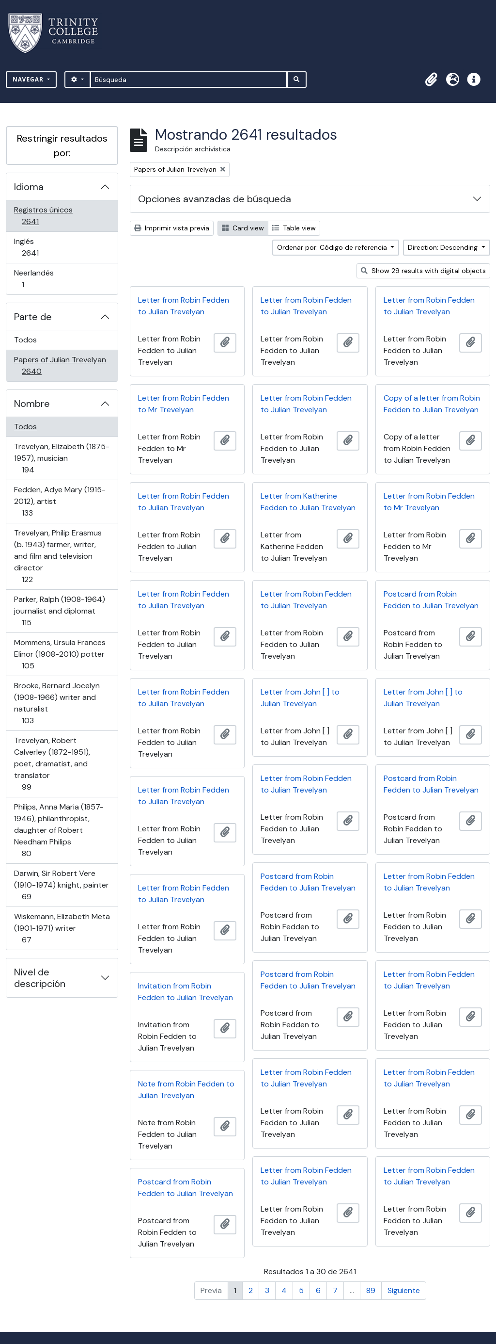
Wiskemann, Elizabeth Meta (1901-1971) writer (62, 928)
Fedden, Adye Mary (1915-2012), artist (60, 501)
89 (370, 1290)
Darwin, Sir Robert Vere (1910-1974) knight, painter (61, 885)
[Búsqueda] (188, 79)
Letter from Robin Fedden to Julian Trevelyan (183, 306)
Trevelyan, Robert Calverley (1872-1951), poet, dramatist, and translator (52, 763)
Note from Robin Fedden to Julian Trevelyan (186, 1090)
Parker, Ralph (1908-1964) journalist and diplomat (59, 611)
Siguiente (404, 1290)
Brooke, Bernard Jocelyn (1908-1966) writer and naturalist (57, 703)
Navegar (29, 79)
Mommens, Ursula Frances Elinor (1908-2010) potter (60, 654)
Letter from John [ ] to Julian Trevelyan (300, 698)
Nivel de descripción (39, 978)
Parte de (33, 316)
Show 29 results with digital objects (423, 270)
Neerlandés (37, 279)
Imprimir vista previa (171, 228)
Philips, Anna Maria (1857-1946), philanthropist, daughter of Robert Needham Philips (59, 830)
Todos (25, 340)
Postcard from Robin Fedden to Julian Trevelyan (431, 600)
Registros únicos (44, 215)
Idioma (29, 186)
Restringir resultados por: (62, 145)
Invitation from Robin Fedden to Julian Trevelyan (185, 992)
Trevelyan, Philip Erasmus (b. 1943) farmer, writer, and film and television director (58, 556)
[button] (431, 79)
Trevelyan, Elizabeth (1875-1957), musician (61, 458)
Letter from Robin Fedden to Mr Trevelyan (183, 404)
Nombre (32, 403)
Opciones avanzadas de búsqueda (214, 199)
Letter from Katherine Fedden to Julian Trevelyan (308, 502)
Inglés (44, 247)
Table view (294, 228)
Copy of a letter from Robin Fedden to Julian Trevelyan (432, 404)
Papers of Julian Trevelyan (60, 365)
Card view (243, 228)
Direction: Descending (444, 247)
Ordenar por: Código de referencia (333, 247)
